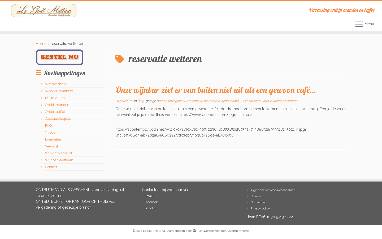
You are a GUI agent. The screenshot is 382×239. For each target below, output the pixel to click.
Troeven (51, 132)
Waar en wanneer (59, 91)
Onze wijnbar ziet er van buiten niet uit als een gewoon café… (215, 89)
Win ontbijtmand (58, 153)
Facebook (151, 202)
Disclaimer (258, 202)
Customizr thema (237, 231)
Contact (51, 167)
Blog (141, 101)
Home (41, 44)
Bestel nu (151, 208)
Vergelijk (52, 146)
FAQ (48, 125)
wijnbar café (230, 101)
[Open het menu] (359, 24)
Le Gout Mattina (154, 231)
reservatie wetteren (203, 101)
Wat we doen (55, 84)
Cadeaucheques (58, 119)
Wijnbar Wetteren (59, 160)
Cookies (256, 196)
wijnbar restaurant (256, 101)
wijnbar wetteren (284, 101)
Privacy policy (260, 208)
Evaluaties (53, 139)
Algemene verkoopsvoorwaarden (273, 190)
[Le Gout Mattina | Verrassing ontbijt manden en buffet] (44, 10)
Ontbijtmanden (57, 105)
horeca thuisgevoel (171, 101)
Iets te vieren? (55, 98)
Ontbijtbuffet (55, 112)
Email (149, 196)
